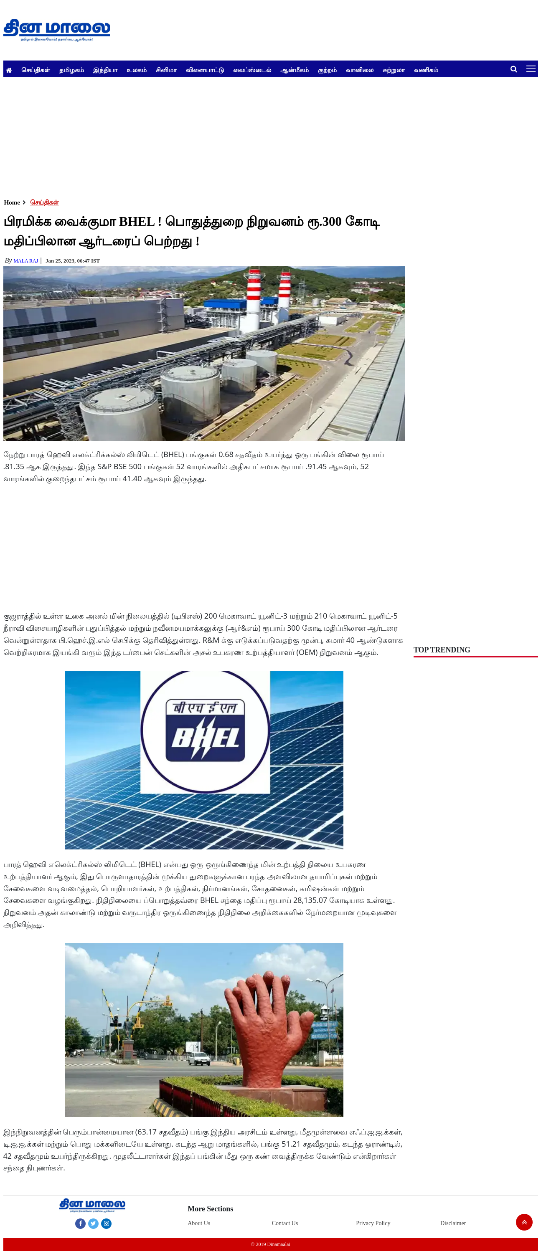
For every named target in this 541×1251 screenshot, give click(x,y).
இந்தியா (105, 70)
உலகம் (137, 70)
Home (12, 202)
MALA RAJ (25, 261)
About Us (199, 1223)
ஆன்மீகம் (294, 70)
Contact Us (285, 1223)
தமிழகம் (71, 70)
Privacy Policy (373, 1223)
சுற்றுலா (394, 70)
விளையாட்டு (205, 70)
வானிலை (359, 70)
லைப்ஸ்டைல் (252, 70)
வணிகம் (426, 70)
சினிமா (166, 70)
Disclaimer (453, 1223)
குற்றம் (327, 70)
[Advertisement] (254, 135)
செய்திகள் (35, 70)
